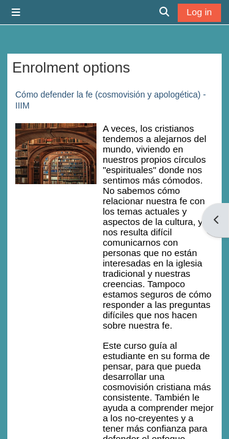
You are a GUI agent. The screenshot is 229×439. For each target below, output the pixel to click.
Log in (199, 12)
